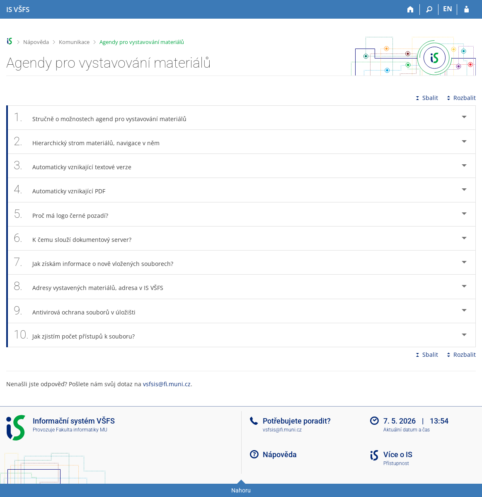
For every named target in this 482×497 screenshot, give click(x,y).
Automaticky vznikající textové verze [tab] (77, 165)
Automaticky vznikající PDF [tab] (64, 190)
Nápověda (36, 42)
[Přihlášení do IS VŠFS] (466, 9)
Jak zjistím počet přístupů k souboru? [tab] (79, 335)
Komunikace (74, 42)
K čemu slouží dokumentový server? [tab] (77, 238)
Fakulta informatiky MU (81, 430)
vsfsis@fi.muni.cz (167, 384)
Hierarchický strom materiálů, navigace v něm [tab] (91, 141)
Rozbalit (460, 98)
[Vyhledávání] (429, 9)
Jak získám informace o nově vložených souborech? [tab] (98, 262)
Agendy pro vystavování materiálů (141, 42)
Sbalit (426, 98)
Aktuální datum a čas (406, 430)
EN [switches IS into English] (447, 8)
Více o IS (397, 454)
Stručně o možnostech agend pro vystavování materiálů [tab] (105, 117)
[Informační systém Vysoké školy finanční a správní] (17, 9)
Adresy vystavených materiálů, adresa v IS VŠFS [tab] (93, 286)
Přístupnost (396, 463)
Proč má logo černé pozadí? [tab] (65, 214)
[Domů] (410, 9)
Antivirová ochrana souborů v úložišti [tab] (79, 311)
